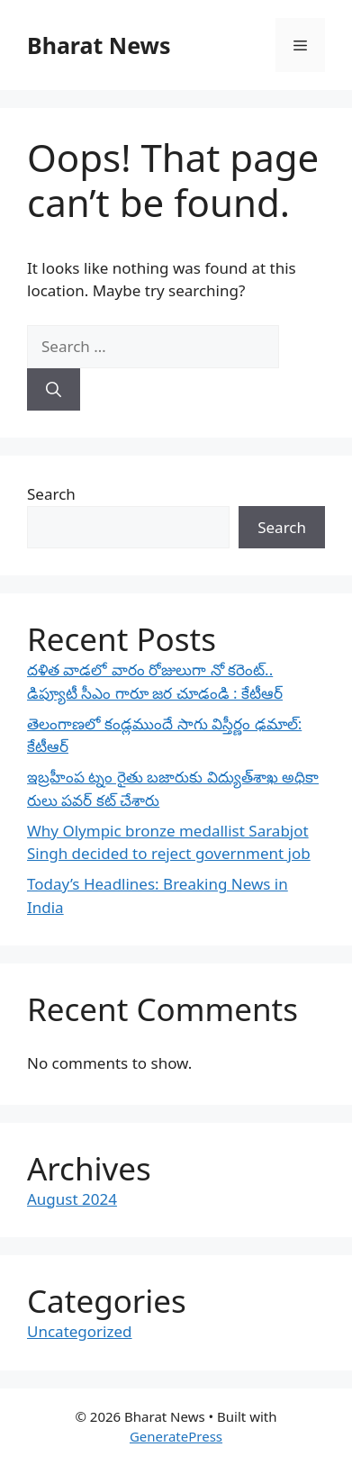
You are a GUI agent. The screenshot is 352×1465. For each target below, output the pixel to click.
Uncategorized (79, 1331)
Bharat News (99, 45)
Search (51, 494)
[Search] (53, 389)
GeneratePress (176, 1436)
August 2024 (72, 1199)
